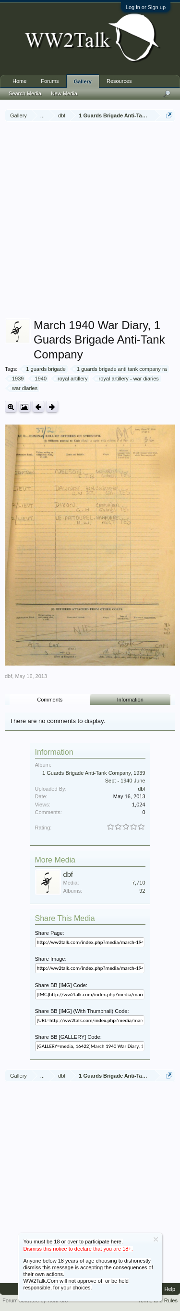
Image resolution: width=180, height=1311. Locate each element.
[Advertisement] (90, 221)
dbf (8, 676)
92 (142, 891)
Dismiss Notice (155, 1239)
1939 (16, 378)
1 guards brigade (44, 369)
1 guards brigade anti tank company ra (120, 369)
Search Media (25, 93)
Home (19, 81)
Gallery (83, 81)
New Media (64, 93)
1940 (39, 378)
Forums (50, 81)
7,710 (138, 883)
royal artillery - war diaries (127, 378)
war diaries (23, 388)
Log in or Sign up (146, 7)
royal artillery (71, 378)
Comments (49, 699)
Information (130, 699)
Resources (119, 81)
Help (169, 1289)
